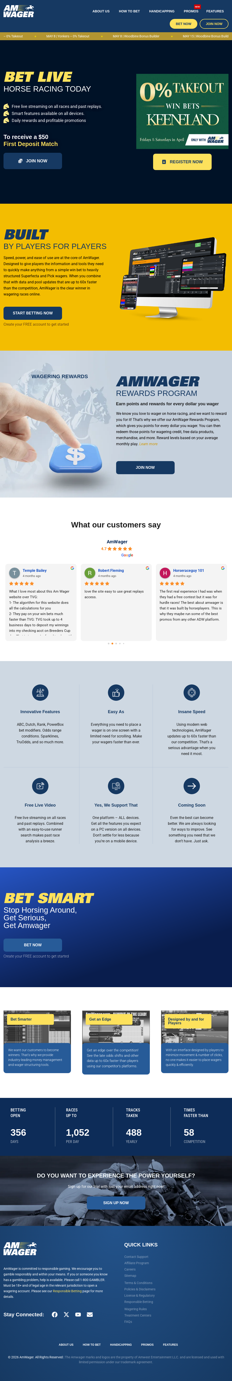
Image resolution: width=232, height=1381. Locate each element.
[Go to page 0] (108, 643)
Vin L (102, 570)
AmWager (117, 542)
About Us (101, 11)
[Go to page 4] (123, 643)
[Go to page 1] (112, 643)
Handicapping (161, 11)
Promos (192, 8)
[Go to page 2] (116, 643)
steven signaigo (35, 570)
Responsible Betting (67, 1291)
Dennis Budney (185, 570)
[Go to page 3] (120, 643)
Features (215, 11)
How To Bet (129, 11)
